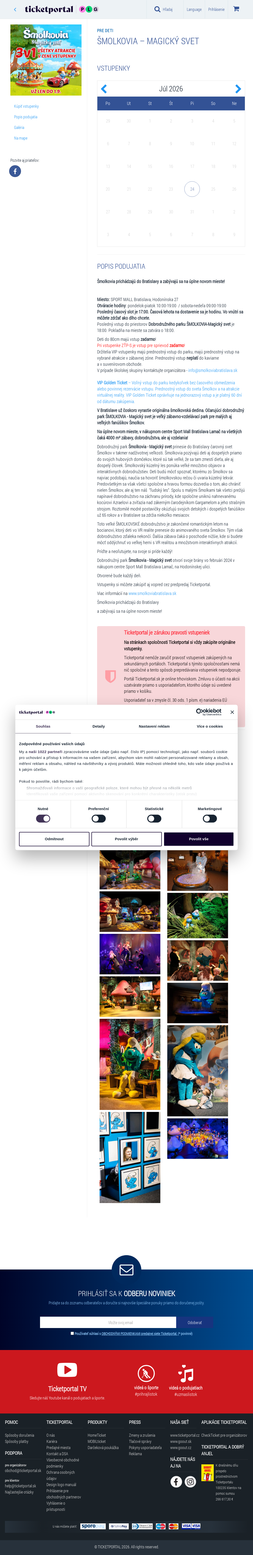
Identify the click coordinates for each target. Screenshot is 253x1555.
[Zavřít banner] (232, 712)
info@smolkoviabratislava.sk (212, 370)
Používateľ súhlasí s (133, 1333)
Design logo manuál (61, 1484)
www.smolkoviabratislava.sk (152, 593)
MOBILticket (97, 1441)
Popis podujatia (25, 116)
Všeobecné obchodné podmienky (62, 1463)
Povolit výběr (126, 839)
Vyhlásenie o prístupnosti (55, 1506)
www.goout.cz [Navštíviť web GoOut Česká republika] (180, 1447)
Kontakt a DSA (57, 1453)
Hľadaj (163, 9)
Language (194, 9)
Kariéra (51, 1441)
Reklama (135, 1453)
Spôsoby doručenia (19, 1435)
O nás (50, 1435)
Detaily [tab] (99, 726)
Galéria (19, 127)
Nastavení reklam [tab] (154, 726)
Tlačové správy (140, 1441)
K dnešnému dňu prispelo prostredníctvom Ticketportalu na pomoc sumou (228, 1482)
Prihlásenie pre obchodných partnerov (63, 1493)
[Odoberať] (194, 1322)
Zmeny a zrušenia (142, 1435)
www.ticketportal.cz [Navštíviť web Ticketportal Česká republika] (183, 1435)
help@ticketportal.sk (20, 1485)
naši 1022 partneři (46, 752)
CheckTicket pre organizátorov (224, 1435)
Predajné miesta (58, 1447)
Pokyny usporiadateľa (145, 1447)
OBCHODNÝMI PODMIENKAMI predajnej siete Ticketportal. (140, 1333)
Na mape (20, 138)
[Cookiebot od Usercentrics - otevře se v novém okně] (199, 712)
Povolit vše (199, 839)
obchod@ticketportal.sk (23, 1470)
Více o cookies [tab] (210, 726)
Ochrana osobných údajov (60, 1475)
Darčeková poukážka (103, 1447)
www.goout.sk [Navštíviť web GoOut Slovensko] (180, 1441)
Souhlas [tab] (43, 726)
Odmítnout (54, 839)
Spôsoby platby (16, 1441)
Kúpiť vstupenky (26, 106)
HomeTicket (97, 1435)
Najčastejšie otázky (19, 1491)
